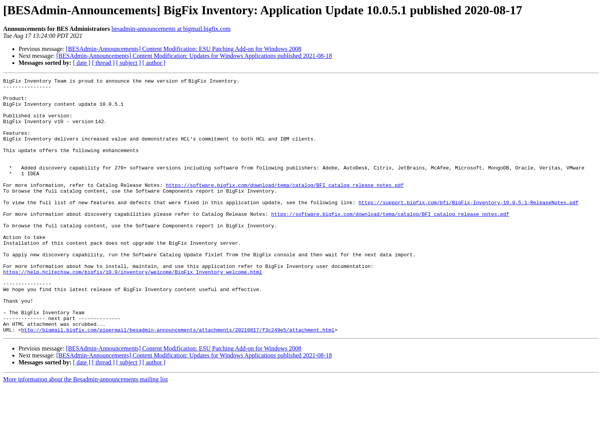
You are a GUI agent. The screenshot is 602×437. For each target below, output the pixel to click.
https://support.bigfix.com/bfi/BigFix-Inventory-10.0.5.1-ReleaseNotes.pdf (468, 227)
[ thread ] (103, 62)
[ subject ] (128, 62)
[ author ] (154, 62)
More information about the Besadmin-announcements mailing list (85, 430)
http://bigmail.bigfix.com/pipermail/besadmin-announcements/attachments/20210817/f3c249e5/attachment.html (177, 380)
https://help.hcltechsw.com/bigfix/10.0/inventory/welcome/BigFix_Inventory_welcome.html (132, 311)
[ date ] (81, 62)
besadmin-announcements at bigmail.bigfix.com (171, 28)
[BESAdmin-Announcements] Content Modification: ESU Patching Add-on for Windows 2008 (184, 49)
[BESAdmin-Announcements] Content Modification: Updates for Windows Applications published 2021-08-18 (194, 56)
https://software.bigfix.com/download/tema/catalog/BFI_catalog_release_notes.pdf (285, 206)
